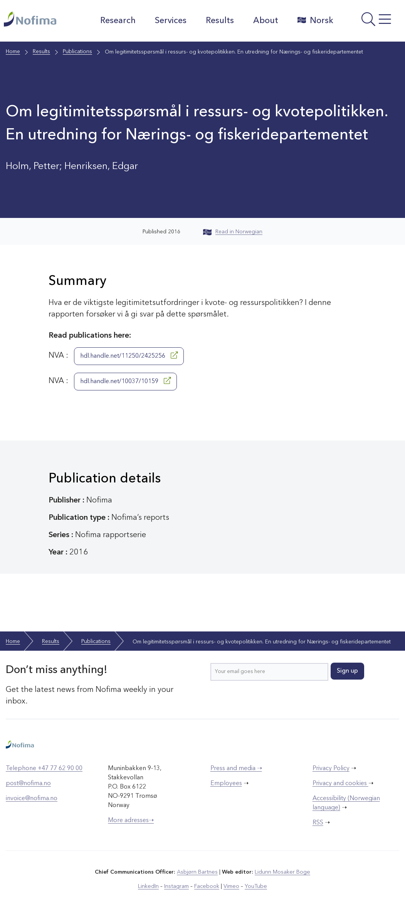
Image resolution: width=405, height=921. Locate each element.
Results (219, 21)
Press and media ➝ (236, 768)
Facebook (207, 886)
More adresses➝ (131, 820)
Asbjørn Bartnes (198, 872)
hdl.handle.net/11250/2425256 (129, 355)
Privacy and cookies (340, 783)
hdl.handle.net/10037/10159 (125, 381)
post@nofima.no (28, 783)
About (264, 21)
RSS (318, 823)
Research (116, 21)
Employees (226, 783)
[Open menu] (370, 23)
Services (169, 21)
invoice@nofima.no (31, 798)
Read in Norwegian (232, 231)
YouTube (255, 886)
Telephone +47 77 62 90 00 (44, 768)
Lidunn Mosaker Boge (282, 872)
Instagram (177, 886)
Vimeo (231, 886)
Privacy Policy (331, 768)
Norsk (314, 20)
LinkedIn (149, 886)
